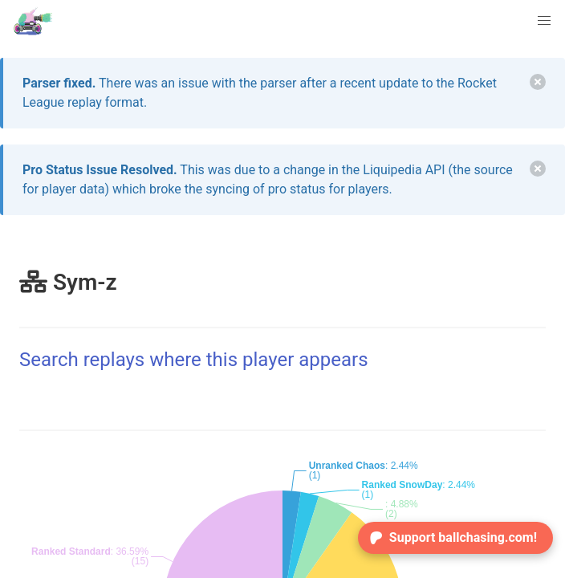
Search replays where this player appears (193, 359)
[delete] (538, 82)
